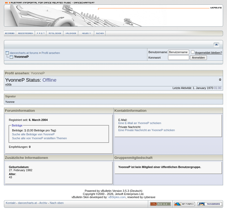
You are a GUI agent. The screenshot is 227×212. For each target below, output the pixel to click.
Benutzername (157, 52)
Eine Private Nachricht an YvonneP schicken (146, 130)
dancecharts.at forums (24, 52)
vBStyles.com (117, 197)
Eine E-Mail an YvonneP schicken (139, 123)
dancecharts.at (27, 202)
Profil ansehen (50, 52)
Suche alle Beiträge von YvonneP (33, 134)
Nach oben (57, 202)
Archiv (43, 202)
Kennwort (154, 57)
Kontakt (10, 202)
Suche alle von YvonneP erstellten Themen (39, 138)
